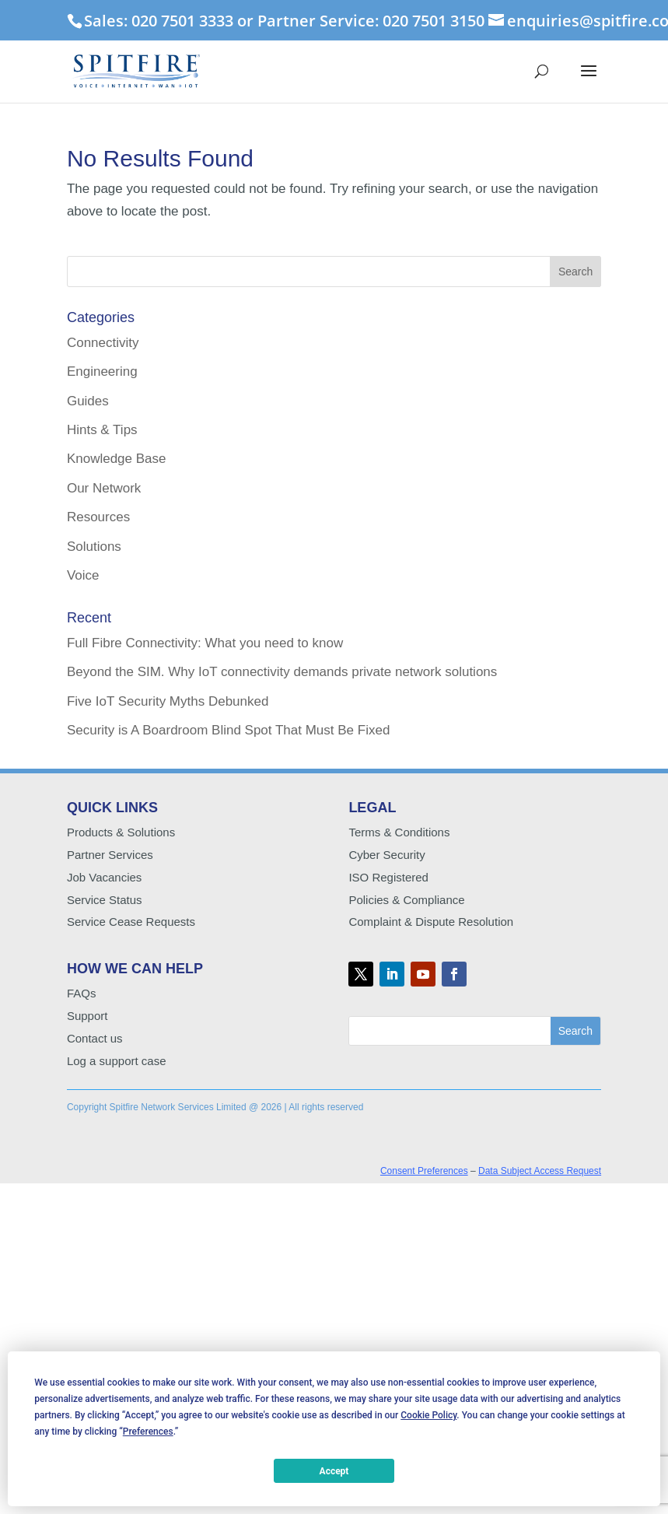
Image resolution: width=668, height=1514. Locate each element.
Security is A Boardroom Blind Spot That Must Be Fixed (228, 730)
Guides (88, 401)
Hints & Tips (102, 429)
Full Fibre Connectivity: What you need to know (205, 643)
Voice (83, 575)
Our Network (104, 488)
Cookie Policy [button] (428, 1415)
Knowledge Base (116, 458)
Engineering (102, 371)
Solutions (94, 546)
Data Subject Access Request (539, 1170)
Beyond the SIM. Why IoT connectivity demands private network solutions (282, 671)
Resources (98, 517)
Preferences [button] (148, 1431)
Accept (334, 1471)
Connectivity (103, 342)
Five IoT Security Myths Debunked (168, 701)
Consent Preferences (424, 1170)
